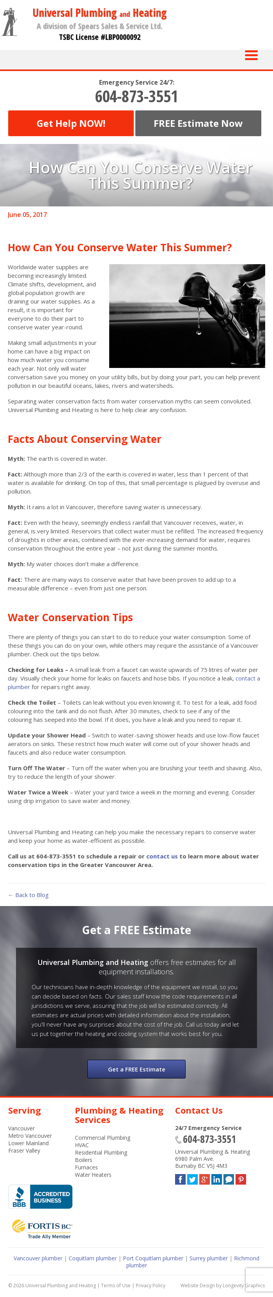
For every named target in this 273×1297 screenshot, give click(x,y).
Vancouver (21, 1128)
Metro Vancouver (30, 1135)
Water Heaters (93, 1174)
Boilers (83, 1160)
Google (204, 1178)
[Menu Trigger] (251, 54)
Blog (228, 1178)
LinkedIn (216, 1178)
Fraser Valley (24, 1150)
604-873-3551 (136, 95)
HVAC (82, 1145)
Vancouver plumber (38, 1258)
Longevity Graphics (244, 1285)
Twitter (192, 1178)
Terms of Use (116, 1285)
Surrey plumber (209, 1258)
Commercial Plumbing (102, 1137)
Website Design (198, 1285)
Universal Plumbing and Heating (60, 1285)
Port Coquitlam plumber (153, 1258)
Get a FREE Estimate (136, 1069)
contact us (162, 856)
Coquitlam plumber (93, 1258)
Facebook (180, 1178)
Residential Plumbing (101, 1152)
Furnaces (86, 1167)
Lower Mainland (28, 1143)
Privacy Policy (150, 1285)
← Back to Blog (28, 895)
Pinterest (241, 1178)
